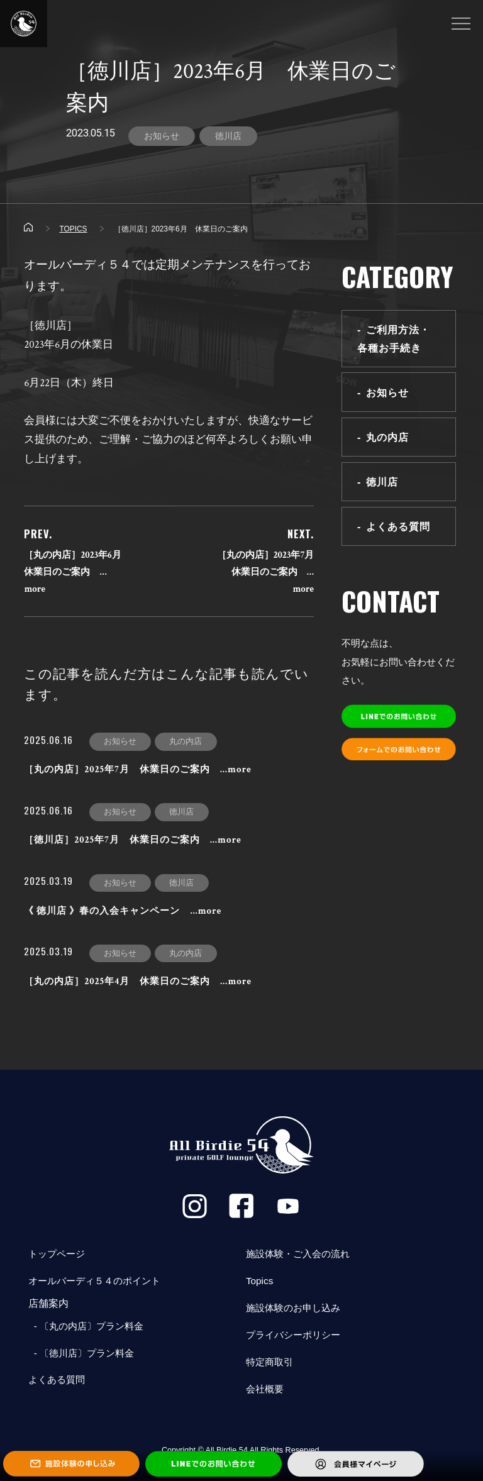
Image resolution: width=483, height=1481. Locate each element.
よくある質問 (399, 528)
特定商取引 (271, 1365)
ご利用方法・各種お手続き (394, 339)
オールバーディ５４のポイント (98, 1282)
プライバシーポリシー (296, 1338)
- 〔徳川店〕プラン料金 (84, 1355)
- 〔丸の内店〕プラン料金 (89, 1328)
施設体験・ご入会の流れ (301, 1255)
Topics (260, 1282)
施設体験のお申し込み (296, 1310)
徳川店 (228, 136)
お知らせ (161, 136)
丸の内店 (388, 437)
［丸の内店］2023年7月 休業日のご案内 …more (269, 573)
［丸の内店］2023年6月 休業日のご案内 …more (77, 573)
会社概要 (266, 1393)
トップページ (58, 1255)
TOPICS (73, 229)
